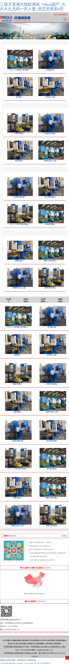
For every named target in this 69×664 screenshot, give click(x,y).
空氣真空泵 (31, 643)
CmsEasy (34, 656)
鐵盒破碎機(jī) (61, 640)
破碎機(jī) (25, 640)
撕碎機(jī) (57, 643)
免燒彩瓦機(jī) (25, 300)
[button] (5, 31)
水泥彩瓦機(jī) (43, 300)
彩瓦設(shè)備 (13, 643)
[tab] (34, 43)
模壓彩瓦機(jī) (60, 300)
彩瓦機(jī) (8, 300)
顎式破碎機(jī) (35, 640)
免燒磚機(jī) (40, 643)
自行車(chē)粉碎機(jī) (48, 640)
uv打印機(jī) (6, 640)
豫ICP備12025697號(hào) (47, 653)
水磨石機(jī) (22, 643)
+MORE (64, 536)
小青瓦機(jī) (49, 643)
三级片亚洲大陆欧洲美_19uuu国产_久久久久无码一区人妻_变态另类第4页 (33, 6)
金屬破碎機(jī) (17, 640)
